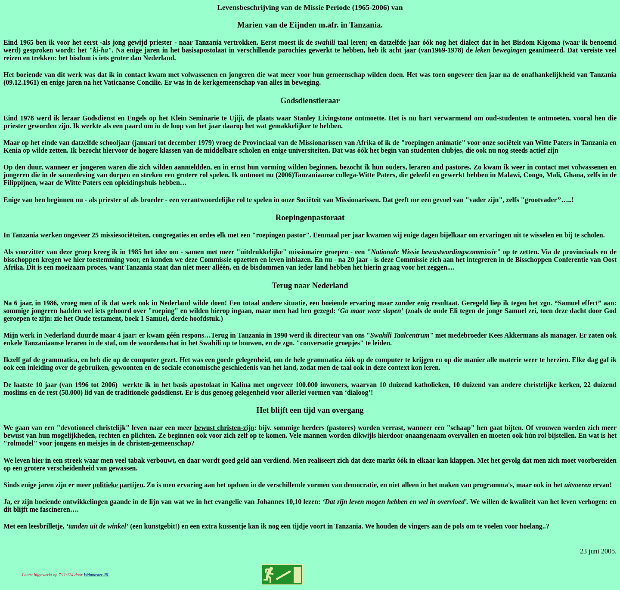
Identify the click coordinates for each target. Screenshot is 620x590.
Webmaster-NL (96, 574)
